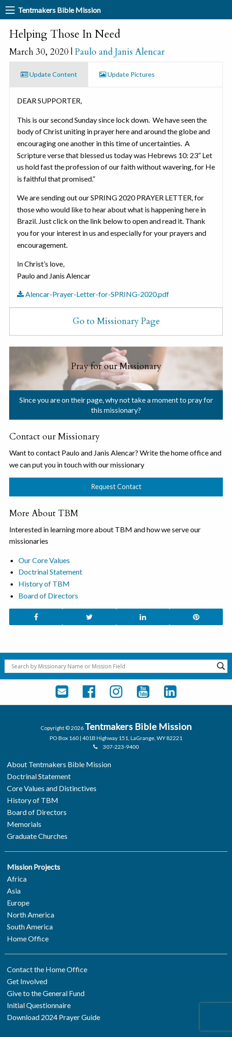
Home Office (28, 938)
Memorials (24, 824)
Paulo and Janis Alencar (119, 52)
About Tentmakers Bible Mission (59, 764)
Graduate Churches (37, 836)
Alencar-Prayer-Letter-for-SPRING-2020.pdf (93, 294)
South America (30, 926)
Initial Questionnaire (39, 1005)
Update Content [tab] (49, 74)
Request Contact (116, 486)
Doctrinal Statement (50, 571)
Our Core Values (44, 560)
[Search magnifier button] (221, 666)
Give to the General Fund (46, 993)
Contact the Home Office (47, 969)
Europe (18, 902)
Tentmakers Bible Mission (59, 10)
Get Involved (27, 981)
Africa (17, 878)
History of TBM (44, 583)
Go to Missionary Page (116, 321)
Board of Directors (48, 595)
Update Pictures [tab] (127, 74)
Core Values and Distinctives (51, 788)
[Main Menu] (10, 10)
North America (30, 914)
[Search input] (111, 666)
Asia (14, 890)
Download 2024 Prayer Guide (53, 1017)
